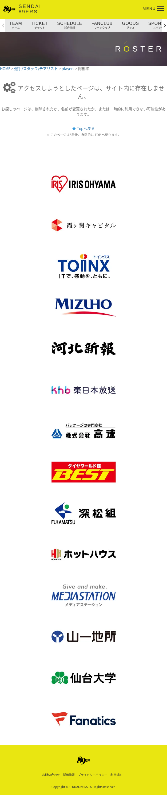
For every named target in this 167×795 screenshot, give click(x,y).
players (68, 68)
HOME (5, 68)
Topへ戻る (86, 128)
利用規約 (116, 775)
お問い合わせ (51, 775)
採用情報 (69, 775)
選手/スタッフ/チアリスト (36, 68)
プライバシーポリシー (92, 775)
